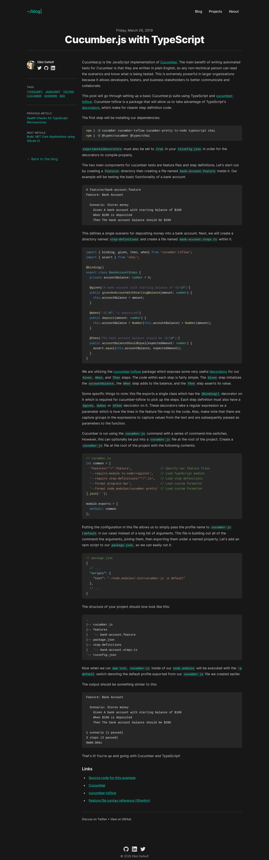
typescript (35, 91)
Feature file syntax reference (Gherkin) (119, 800)
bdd (62, 95)
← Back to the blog (42, 159)
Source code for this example (112, 778)
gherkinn (50, 95)
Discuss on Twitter (94, 819)
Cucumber (168, 62)
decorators (91, 107)
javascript (53, 91)
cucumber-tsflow (127, 371)
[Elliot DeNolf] (34, 11)
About (234, 11)
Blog (198, 11)
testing (68, 91)
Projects (215, 11)
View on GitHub (120, 819)
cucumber (34, 95)
